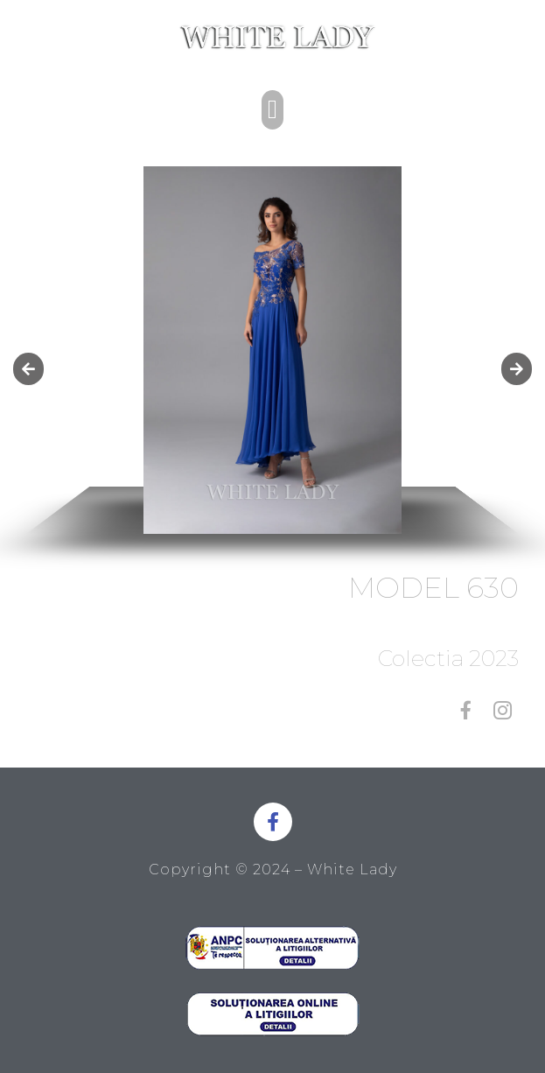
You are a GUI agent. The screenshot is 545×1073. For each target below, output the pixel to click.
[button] (273, 110)
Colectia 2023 (448, 658)
